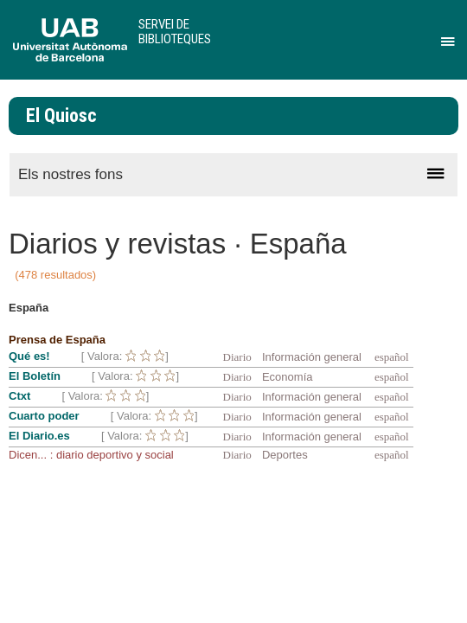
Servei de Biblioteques (174, 31)
